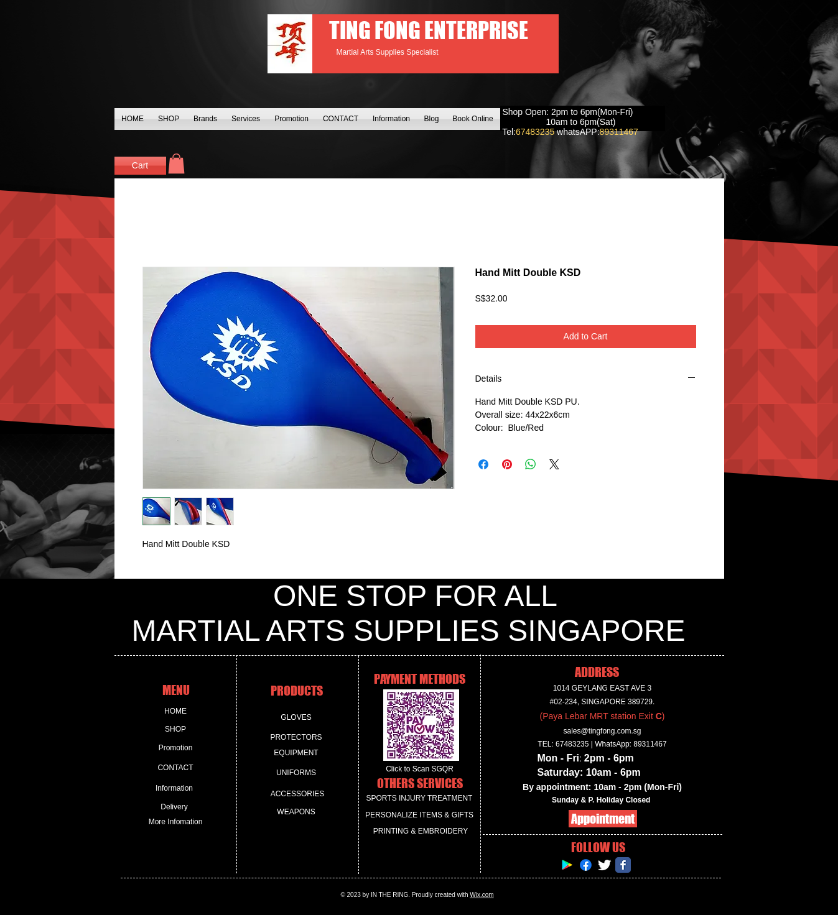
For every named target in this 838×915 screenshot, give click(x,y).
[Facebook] (586, 865)
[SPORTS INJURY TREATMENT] (419, 798)
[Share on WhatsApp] (530, 464)
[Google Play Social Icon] (567, 865)
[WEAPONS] (296, 812)
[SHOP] (175, 729)
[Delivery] (174, 807)
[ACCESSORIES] (297, 794)
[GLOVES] (296, 717)
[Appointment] (603, 818)
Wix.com (481, 894)
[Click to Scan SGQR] (420, 769)
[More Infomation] (175, 822)
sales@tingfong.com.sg (602, 731)
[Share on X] (554, 464)
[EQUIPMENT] (296, 753)
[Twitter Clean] (604, 865)
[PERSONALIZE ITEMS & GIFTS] (419, 815)
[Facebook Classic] (623, 865)
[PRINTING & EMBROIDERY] (420, 831)
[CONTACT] (175, 768)
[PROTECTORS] (296, 737)
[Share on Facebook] (483, 464)
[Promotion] (175, 748)
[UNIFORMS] (296, 773)
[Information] (174, 788)
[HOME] (175, 711)
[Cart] (140, 166)
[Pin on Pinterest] (507, 464)
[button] (176, 163)
